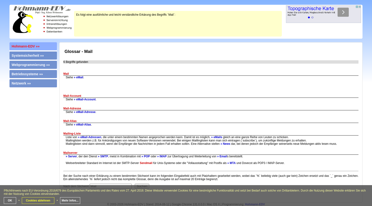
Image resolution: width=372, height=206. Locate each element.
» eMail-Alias (82, 124)
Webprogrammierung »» (31, 65)
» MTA (231, 163)
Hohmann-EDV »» (26, 46)
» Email (222, 156)
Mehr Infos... (70, 200)
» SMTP (103, 156)
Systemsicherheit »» (28, 55)
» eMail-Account (85, 99)
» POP (146, 156)
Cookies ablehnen (38, 200)
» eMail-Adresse (84, 112)
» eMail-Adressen (89, 137)
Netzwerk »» (21, 83)
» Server (71, 156)
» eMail (78, 77)
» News (225, 143)
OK (10, 200)
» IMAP (162, 156)
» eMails (216, 137)
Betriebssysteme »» (27, 74)
